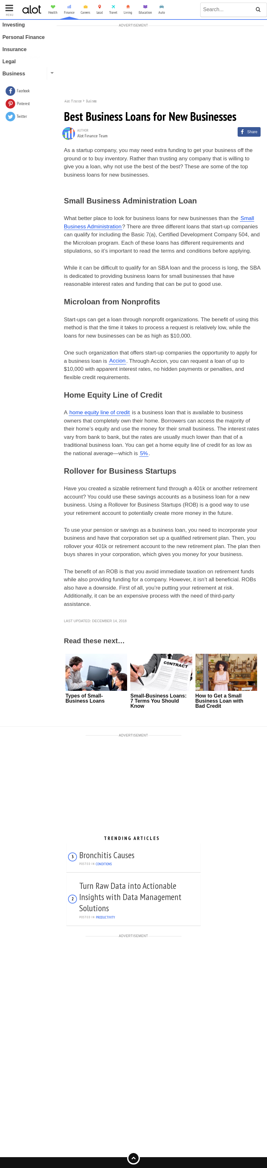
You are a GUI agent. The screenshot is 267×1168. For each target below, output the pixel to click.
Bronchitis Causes (106, 855)
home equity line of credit (99, 412)
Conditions (104, 864)
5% (144, 453)
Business (91, 100)
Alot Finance (73, 100)
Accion (117, 361)
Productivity (105, 917)
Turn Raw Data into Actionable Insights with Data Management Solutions (130, 897)
